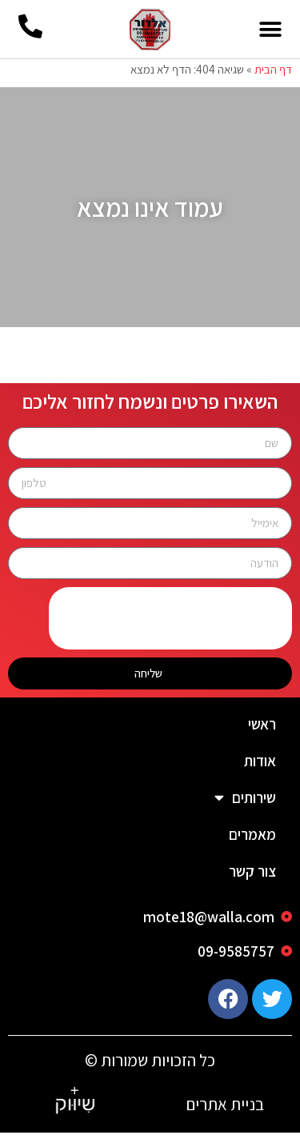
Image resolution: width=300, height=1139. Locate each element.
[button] (270, 29)
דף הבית (273, 75)
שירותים (245, 803)
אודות (260, 767)
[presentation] (170, 624)
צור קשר (252, 877)
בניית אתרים (225, 1110)
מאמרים (252, 840)
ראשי (262, 730)
